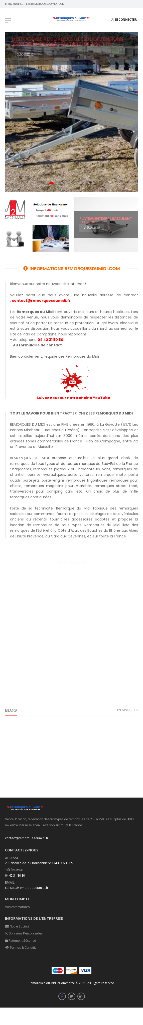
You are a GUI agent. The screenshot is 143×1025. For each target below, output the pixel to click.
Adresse (12, 858)
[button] (51, 183)
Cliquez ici (28, 54)
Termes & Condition (22, 947)
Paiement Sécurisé (20, 940)
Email (10, 883)
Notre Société (17, 926)
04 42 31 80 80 (50, 339)
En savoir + (126, 710)
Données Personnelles (24, 933)
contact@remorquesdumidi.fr (26, 838)
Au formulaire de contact (37, 345)
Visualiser (91, 227)
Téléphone (14, 870)
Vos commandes (17, 907)
